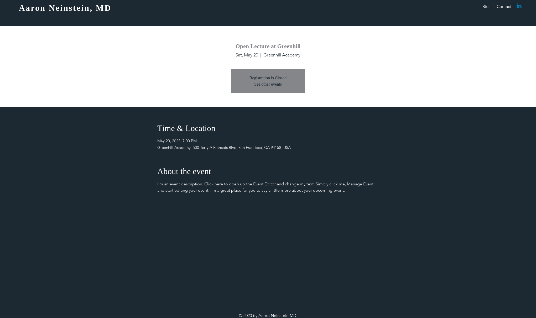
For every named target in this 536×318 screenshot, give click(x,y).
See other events (268, 84)
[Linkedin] (519, 6)
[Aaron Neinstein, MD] (65, 8)
